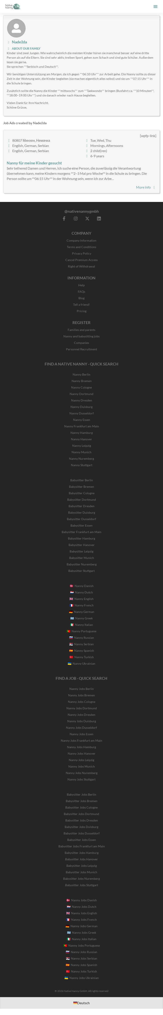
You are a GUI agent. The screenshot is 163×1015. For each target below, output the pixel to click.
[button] (155, 6)
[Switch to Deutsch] (81, 1003)
